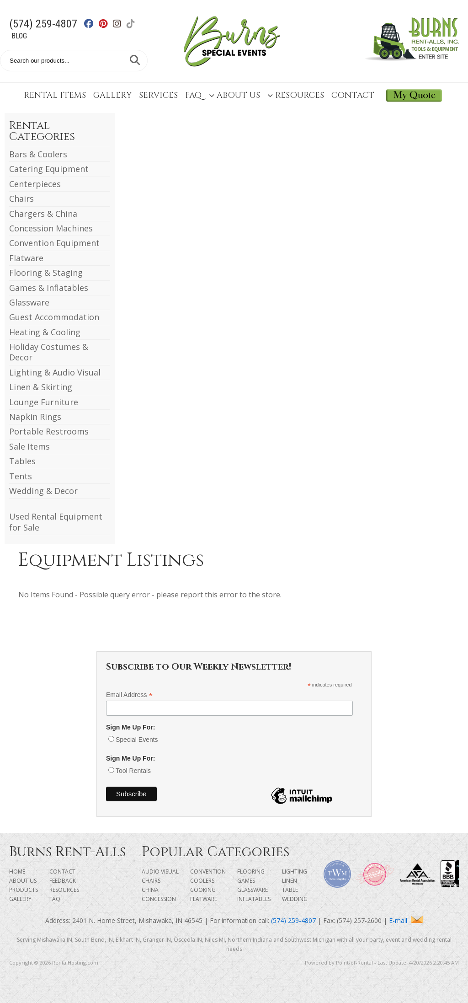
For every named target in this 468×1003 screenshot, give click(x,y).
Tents (20, 476)
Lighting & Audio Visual (55, 372)
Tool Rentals (133, 770)
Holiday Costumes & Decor (48, 352)
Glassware (29, 302)
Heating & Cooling (44, 332)
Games (246, 881)
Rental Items (55, 95)
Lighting (294, 871)
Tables (22, 461)
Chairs (21, 198)
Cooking (203, 890)
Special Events (137, 739)
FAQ (193, 95)
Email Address (129, 695)
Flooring (251, 871)
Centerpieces (35, 183)
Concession (159, 899)
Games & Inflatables (48, 287)
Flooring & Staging (46, 272)
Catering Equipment (49, 168)
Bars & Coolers (38, 154)
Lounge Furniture (43, 402)
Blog (19, 36)
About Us (234, 95)
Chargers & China (43, 213)
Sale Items (29, 446)
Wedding (295, 899)
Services (158, 95)
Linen (289, 881)
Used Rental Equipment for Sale (55, 521)
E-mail (406, 920)
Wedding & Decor (43, 490)
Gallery (112, 95)
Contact (352, 95)
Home (17, 871)
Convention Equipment (54, 242)
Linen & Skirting (40, 386)
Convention (208, 871)
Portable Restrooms (49, 431)
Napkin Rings (35, 416)
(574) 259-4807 (43, 23)
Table (290, 890)
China (150, 890)
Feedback (62, 881)
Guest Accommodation (54, 316)
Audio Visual (160, 871)
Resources (295, 95)
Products (23, 890)
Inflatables (254, 899)
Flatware (26, 257)
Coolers (202, 881)
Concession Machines (51, 228)
